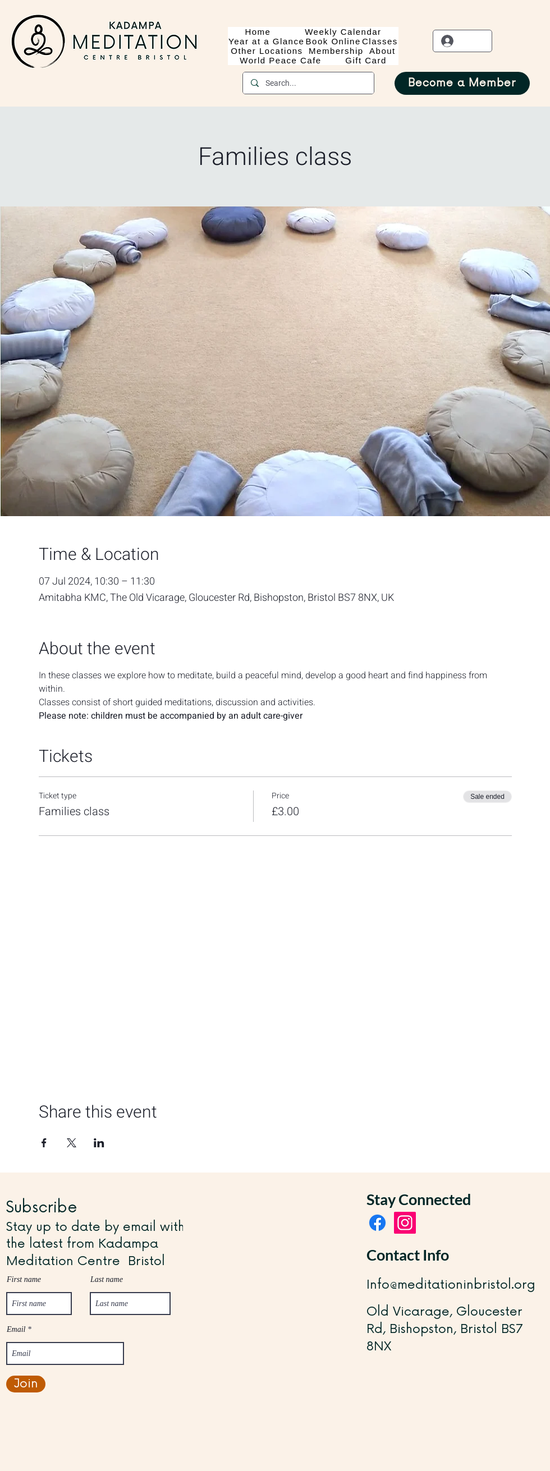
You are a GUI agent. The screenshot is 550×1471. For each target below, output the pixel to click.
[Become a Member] (462, 83)
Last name (106, 1280)
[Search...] (307, 83)
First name (24, 1280)
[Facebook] (377, 1223)
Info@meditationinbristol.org (450, 1285)
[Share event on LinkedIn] (99, 1142)
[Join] (25, 1384)
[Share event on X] (71, 1142)
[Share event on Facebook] (44, 1142)
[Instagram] (405, 1223)
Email (16, 1330)
